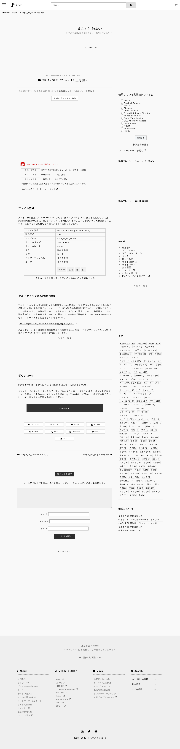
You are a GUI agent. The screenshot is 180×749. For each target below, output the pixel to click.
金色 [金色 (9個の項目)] (139, 481)
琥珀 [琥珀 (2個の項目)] (156, 452)
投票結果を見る (140, 144)
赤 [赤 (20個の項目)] (123, 477)
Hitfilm (127, 131)
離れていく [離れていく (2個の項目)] (138, 484)
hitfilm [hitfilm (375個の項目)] (154, 343)
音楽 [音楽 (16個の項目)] (150, 488)
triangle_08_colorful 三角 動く (33, 454)
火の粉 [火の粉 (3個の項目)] (143, 448)
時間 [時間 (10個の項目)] (124, 441)
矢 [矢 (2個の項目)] (149, 455)
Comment (75, 432)
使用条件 (53, 385)
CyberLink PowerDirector (137, 113)
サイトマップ (128, 264)
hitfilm (62, 269)
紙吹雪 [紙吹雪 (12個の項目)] (136, 463)
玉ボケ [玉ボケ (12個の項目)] (145, 452)
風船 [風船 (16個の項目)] (135, 492)
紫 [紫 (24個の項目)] (147, 463)
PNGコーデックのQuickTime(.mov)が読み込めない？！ (46, 324)
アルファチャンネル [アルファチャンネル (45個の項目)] (130, 361)
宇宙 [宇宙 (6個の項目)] (135, 430)
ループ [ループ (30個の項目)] (138, 415)
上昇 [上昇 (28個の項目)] (124, 423)
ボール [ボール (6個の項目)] (150, 405)
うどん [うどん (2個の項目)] (137, 347)
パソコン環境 (26, 715)
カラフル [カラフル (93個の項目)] (137, 368)
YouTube (33, 425)
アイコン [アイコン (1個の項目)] (140, 354)
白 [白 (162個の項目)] (140, 455)
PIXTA (60, 703)
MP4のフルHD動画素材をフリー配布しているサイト (90, 647)
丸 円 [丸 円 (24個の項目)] (135, 423)
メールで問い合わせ (27, 697)
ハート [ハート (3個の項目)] (124, 397)
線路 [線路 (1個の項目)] (151, 466)
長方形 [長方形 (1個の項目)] (150, 481)
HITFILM (62, 686)
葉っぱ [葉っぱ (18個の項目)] (147, 473)
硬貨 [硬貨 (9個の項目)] (158, 455)
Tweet (75, 425)
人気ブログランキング (106, 697)
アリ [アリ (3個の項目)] (135, 357)
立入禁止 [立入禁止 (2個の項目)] (135, 459)
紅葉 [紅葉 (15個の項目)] (124, 463)
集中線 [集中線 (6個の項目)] (124, 484)
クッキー (126, 256)
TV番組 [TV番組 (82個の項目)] (125, 347)
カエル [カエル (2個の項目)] (124, 368)
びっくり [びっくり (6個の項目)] (150, 350)
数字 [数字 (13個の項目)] (124, 437)
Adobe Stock (64, 699)
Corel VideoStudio (133, 118)
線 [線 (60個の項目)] (142, 466)
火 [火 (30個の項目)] (133, 448)
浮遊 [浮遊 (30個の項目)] (153, 444)
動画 (15, 13)
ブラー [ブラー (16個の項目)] (155, 401)
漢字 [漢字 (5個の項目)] (123, 448)
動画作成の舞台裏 (102, 690)
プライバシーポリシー (133, 253)
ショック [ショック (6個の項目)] (152, 376)
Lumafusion (130, 123)
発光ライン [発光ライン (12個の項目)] (126, 455)
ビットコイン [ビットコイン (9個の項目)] (127, 401)
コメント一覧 (128, 270)
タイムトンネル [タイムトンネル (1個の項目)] (141, 386)
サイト (44, 528)
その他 (127, 126)
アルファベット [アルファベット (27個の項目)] (152, 361)
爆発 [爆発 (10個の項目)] (133, 452)
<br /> (64, 131)
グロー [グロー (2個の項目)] (139, 376)
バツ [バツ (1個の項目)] (148, 397)
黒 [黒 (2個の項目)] (141, 495)
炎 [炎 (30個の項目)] (153, 448)
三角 (71, 269)
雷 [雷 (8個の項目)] (131, 488)
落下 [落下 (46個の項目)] (124, 473)
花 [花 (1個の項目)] (145, 470)
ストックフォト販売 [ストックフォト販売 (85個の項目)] (130, 383)
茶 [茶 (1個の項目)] (153, 470)
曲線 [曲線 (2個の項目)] (134, 441)
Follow (64, 439)
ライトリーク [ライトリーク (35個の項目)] (127, 412)
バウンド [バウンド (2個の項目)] (137, 397)
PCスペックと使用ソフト (134, 276)
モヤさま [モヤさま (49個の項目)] (139, 408)
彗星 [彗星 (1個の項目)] (144, 430)
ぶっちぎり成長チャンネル (142, 520)
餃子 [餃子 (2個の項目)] (123, 495)
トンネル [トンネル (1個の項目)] (125, 394)
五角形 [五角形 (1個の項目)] (146, 423)
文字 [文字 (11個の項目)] (135, 437)
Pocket (33, 432)
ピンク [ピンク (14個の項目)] (142, 401)
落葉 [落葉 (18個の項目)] (135, 473)
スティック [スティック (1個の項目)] (145, 379)
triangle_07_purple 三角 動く (96, 454)
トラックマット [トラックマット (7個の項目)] (145, 390)
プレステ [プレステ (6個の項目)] (125, 405)
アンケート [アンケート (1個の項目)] (126, 365)
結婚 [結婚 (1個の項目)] (156, 463)
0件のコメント (65, 91)
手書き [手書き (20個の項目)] (147, 434)
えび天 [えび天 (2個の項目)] (149, 347)
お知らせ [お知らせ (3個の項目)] (125, 350)
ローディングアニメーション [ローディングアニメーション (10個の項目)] (134, 419)
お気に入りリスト (102, 686)
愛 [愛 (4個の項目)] (137, 434)
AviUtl (127, 100)
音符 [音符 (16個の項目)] (124, 492)
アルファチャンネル (92, 330)
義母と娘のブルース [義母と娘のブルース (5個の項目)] (130, 470)
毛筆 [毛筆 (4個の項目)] (152, 441)
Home (8, 13)
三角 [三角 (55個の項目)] (155, 419)
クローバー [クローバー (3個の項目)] (126, 376)
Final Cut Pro (131, 110)
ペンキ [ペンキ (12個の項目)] (138, 405)
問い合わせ (127, 259)
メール (44, 521)
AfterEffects (130, 128)
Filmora (128, 108)
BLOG (60, 679)
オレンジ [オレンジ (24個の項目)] (141, 365)
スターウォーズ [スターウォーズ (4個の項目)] (128, 379)
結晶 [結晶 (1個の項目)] (123, 466)
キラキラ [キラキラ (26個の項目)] (152, 368)
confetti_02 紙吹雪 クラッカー (132, 523)
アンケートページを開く (131, 150)
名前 (44, 514)
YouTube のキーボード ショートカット (39, 189)
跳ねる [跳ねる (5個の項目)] (146, 477)
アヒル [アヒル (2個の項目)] (124, 357)
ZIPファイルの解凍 (103, 683)
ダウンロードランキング (107, 694)
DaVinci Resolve (132, 103)
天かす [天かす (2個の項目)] (124, 430)
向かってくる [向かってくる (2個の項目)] (136, 426)
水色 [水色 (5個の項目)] (123, 444)
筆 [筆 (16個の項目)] (156, 459)
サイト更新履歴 (25, 704)
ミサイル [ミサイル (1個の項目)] (125, 408)
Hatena (95, 425)
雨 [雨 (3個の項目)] (149, 484)
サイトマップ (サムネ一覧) (30, 701)
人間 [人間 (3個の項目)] (157, 423)
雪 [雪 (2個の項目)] (157, 484)
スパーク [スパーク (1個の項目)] (125, 386)
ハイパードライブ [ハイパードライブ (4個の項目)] (142, 394)
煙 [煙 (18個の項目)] (123, 452)
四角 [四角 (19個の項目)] (150, 426)
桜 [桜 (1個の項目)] (143, 441)
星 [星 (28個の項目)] (145, 437)
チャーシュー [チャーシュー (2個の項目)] (127, 390)
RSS (54, 432)
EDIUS (127, 105)
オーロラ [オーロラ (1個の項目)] (155, 365)
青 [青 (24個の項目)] (140, 488)
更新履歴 (126, 267)
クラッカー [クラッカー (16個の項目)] (140, 372)
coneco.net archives (67, 689)
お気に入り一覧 (130, 273)
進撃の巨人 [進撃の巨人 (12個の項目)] (126, 481)
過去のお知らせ (25, 712)
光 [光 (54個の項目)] (123, 426)
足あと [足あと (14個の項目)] (134, 477)
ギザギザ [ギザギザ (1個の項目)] (125, 372)
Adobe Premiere (132, 116)
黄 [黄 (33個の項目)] (133, 495)
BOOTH (61, 706)
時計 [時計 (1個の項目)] (154, 437)
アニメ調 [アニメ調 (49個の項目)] (155, 354)
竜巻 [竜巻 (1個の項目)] (146, 459)
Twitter (61, 696)
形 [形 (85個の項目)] (154, 430)
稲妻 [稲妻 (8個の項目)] (123, 459)
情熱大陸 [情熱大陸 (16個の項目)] (126, 434)
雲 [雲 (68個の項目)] (123, 488)
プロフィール (128, 250)
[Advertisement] (90, 56)
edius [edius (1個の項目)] (142, 343)
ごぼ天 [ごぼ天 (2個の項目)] (137, 350)
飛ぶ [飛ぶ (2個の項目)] (145, 492)
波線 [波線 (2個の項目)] (143, 444)
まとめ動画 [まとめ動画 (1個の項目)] (126, 354)
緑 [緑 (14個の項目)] (133, 466)
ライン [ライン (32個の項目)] (143, 412)
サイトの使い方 (130, 262)
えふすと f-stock (90, 28)
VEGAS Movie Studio (135, 121)
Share (54, 425)
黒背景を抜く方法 (102, 394)
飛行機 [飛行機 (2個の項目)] (156, 492)
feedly (96, 432)
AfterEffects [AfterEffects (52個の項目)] (127, 343)
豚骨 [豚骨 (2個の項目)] (158, 473)
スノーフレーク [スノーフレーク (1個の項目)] (152, 383)
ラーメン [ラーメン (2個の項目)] (125, 415)
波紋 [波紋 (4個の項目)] (133, 444)
